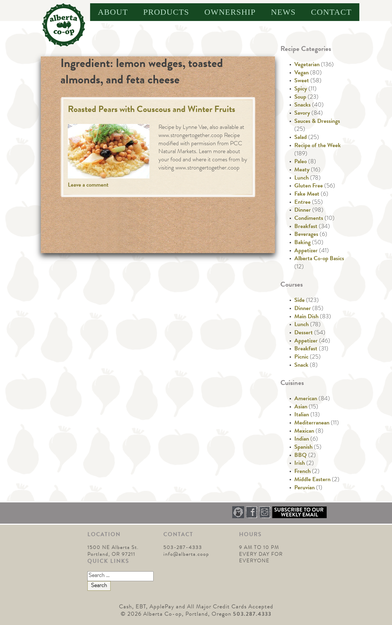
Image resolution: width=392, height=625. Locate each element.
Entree (302, 203)
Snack (301, 366)
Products (166, 11)
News (283, 11)
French (302, 472)
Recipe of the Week (317, 146)
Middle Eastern (312, 480)
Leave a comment (88, 186)
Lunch (301, 178)
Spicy (300, 89)
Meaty (302, 170)
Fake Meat (306, 195)
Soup (300, 98)
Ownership (230, 11)
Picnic (301, 357)
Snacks (302, 105)
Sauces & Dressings (317, 122)
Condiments (308, 219)
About (113, 11)
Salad (300, 138)
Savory (302, 114)
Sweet (301, 81)
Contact (331, 11)
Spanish (303, 448)
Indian (301, 439)
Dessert (303, 333)
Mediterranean (311, 423)
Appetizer (306, 251)
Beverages (306, 235)
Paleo (300, 162)
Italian (301, 415)
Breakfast (305, 227)
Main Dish (306, 317)
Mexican (304, 432)
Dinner (302, 211)
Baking (302, 243)
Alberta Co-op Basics (319, 259)
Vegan (301, 73)
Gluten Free (308, 186)
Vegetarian (307, 65)
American (305, 399)
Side (299, 301)
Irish (299, 464)
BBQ (300, 456)
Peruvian (304, 488)
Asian (300, 407)
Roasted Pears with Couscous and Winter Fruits (151, 110)
